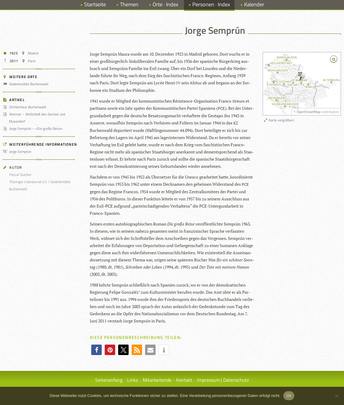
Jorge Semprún (18, 151)
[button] (96, 350)
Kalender (254, 4)
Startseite (95, 4)
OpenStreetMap (308, 112)
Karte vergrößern (278, 120)
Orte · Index (165, 4)
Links (132, 379)
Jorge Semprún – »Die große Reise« (34, 128)
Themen (129, 4)
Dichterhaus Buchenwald (25, 107)
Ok (288, 395)
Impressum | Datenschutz (223, 379)
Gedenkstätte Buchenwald (26, 84)
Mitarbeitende (157, 379)
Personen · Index (211, 4)
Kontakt (184, 379)
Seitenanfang (108, 379)
